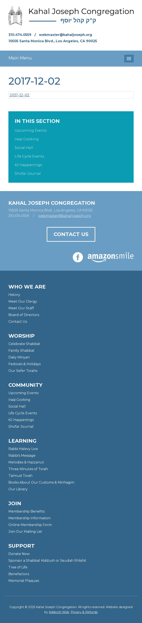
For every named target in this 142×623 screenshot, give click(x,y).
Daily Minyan (19, 357)
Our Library (18, 489)
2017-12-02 (19, 95)
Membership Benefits (26, 511)
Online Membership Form (30, 525)
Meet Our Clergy (22, 301)
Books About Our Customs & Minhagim (41, 482)
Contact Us (71, 234)
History (14, 295)
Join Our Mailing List (25, 532)
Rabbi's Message (22, 456)
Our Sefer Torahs (22, 371)
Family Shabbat (21, 351)
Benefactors (18, 574)
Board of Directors (23, 315)
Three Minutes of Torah (28, 469)
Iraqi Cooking (27, 139)
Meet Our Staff (21, 308)
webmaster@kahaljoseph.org (65, 35)
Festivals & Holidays (24, 364)
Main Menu (20, 57)
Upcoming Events (30, 130)
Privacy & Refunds (84, 612)
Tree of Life (17, 567)
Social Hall (24, 148)
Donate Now (19, 554)
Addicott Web (59, 612)
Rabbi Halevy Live (23, 449)
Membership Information (29, 518)
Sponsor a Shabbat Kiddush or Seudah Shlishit (47, 561)
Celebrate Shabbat (24, 344)
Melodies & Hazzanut (26, 462)
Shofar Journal (28, 174)
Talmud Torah (20, 476)
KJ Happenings (28, 165)
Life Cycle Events (29, 156)
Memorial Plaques (23, 581)
